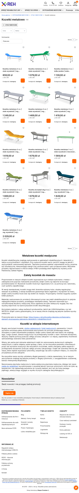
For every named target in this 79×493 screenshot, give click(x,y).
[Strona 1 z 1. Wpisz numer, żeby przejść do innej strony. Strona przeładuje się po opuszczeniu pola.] (73, 40)
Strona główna (6, 15)
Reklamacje (63, 437)
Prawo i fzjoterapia (27, 428)
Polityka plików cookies (9, 454)
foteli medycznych (48, 328)
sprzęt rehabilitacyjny (70, 479)
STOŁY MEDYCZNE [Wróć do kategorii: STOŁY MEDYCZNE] (10, 25)
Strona (70, 39)
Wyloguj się (44, 433)
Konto (42, 415)
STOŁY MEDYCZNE (36, 15)
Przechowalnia (45, 426)
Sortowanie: (6, 37)
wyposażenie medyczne (51, 482)
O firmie (4, 469)
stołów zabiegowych (32, 328)
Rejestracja (44, 422)
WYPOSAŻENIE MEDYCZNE (20, 15)
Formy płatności (65, 430)
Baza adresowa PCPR (9, 428)
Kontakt (4, 473)
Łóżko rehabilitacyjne (28, 431)
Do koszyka (23, 80)
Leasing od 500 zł (66, 434)
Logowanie (44, 429)
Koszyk (42, 418)
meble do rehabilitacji (10, 366)
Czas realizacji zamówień (68, 420)
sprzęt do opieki (29, 481)
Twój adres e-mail (7, 389)
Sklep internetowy (37, 490)
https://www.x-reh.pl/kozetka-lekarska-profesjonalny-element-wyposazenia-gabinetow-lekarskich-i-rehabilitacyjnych (36, 318)
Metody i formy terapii (28, 418)
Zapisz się (9, 393)
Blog (22, 415)
